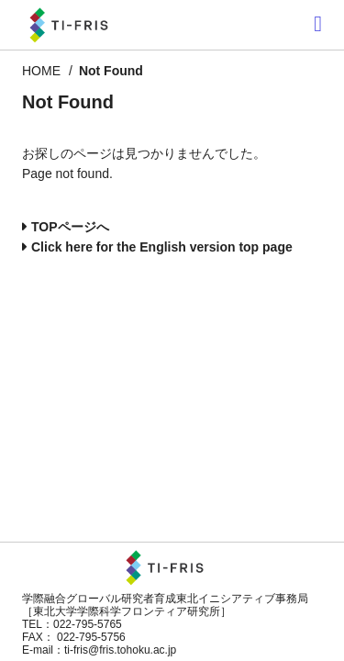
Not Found (111, 70)
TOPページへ (70, 226)
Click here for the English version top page (162, 247)
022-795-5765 (87, 624)
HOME (41, 70)
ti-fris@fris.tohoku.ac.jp (120, 650)
